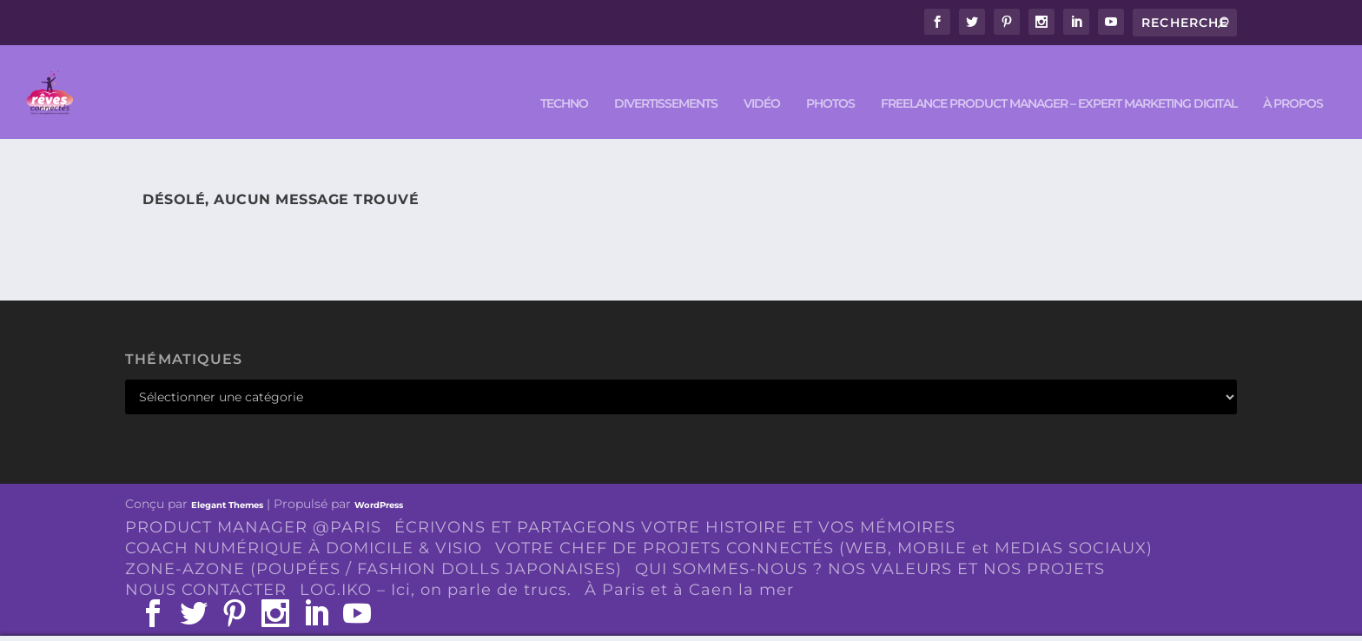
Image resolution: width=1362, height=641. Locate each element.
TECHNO (564, 79)
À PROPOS (1293, 79)
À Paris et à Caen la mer (689, 564)
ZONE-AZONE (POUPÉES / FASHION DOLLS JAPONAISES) (373, 543)
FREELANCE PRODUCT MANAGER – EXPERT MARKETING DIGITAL (1059, 79)
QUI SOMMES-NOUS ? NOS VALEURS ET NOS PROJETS (870, 543)
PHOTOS (830, 79)
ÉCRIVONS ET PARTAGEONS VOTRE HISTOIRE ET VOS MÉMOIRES (674, 502)
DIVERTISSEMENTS (665, 79)
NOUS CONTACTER (206, 564)
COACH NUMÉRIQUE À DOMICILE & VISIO (303, 522)
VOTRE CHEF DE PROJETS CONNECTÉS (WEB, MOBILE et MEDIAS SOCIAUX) (824, 522)
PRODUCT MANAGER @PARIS (253, 502)
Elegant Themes (227, 480)
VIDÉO (762, 79)
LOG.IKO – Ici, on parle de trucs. (436, 564)
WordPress (378, 480)
